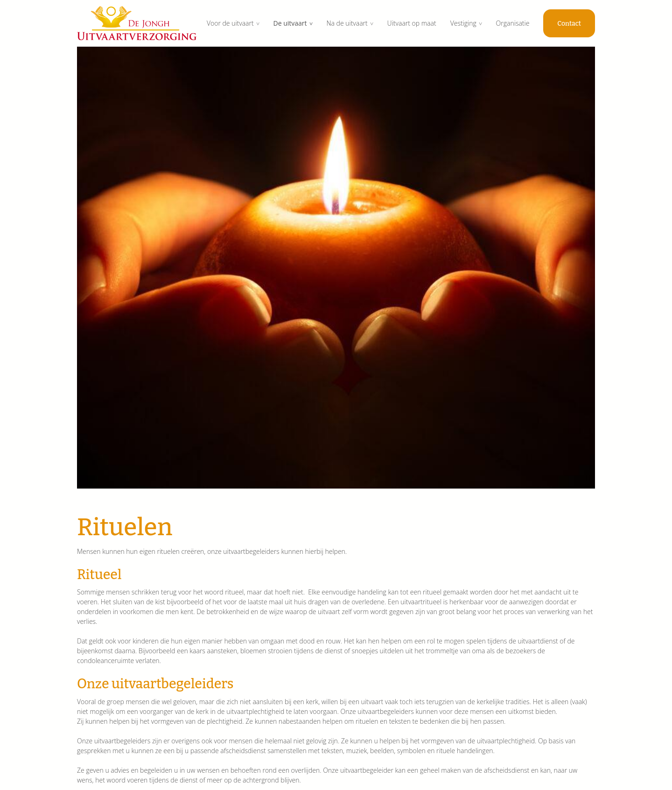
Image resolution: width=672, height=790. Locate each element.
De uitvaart (290, 23)
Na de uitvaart (346, 23)
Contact (569, 24)
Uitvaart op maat (411, 23)
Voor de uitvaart (230, 23)
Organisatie (513, 23)
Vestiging (463, 23)
